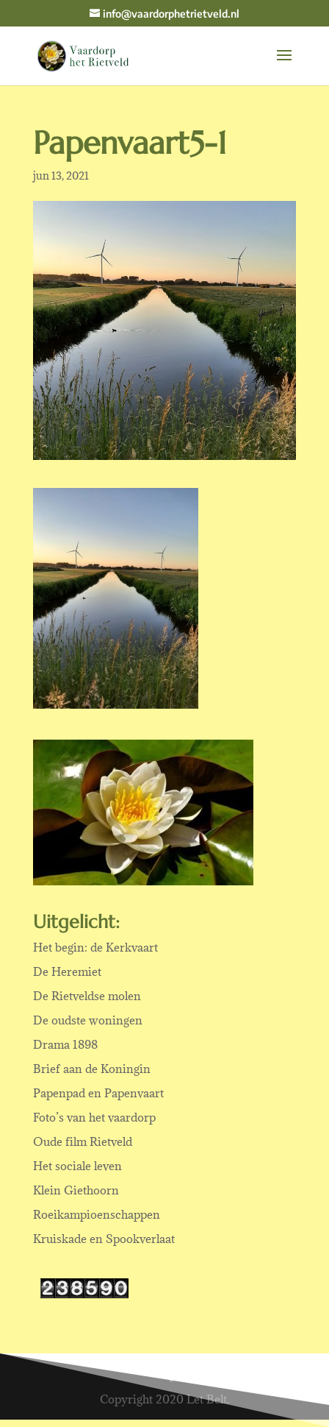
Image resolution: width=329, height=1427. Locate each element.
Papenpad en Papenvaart (98, 1093)
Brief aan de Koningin (92, 1068)
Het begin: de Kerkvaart (95, 947)
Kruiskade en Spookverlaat (104, 1238)
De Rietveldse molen (87, 995)
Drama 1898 (65, 1044)
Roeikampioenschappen (96, 1214)
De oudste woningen (87, 1020)
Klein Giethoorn (76, 1190)
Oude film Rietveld (82, 1141)
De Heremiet (67, 971)
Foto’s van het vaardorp (94, 1117)
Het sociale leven (77, 1165)
